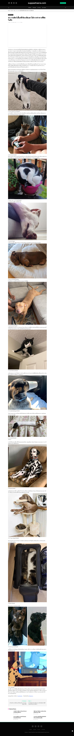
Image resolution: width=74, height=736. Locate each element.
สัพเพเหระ (31, 696)
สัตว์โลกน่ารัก (11, 14)
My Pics (39, 7)
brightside (20, 696)
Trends (29, 7)
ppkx (10, 22)
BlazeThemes (47, 732)
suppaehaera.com (37, 3)
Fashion (34, 7)
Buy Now (44, 7)
